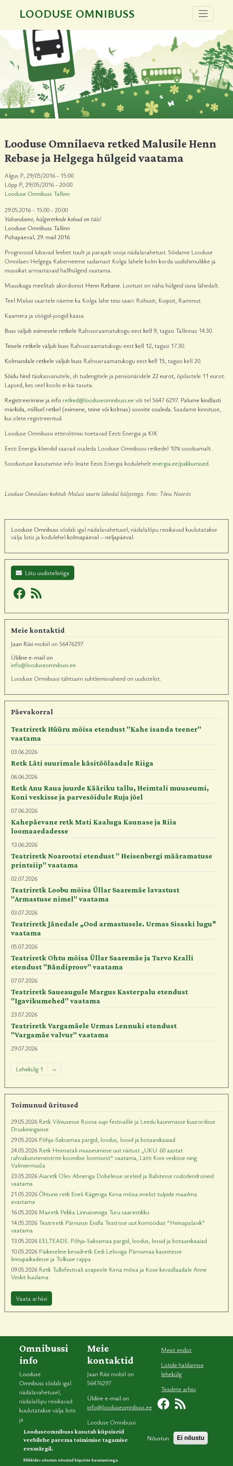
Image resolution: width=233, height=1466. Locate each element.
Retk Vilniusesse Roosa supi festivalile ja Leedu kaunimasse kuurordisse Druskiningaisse (113, 1125)
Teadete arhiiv (178, 1389)
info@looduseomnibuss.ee (43, 665)
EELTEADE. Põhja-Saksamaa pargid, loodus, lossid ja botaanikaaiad (123, 1241)
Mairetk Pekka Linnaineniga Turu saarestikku (94, 1212)
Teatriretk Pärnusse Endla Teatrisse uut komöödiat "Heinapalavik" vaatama (108, 1226)
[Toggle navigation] (203, 13)
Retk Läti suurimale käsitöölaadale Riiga (82, 763)
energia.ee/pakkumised (180, 463)
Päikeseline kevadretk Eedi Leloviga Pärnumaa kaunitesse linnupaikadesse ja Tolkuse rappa (96, 1255)
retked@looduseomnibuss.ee (98, 400)
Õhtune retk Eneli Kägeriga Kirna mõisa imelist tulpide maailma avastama (104, 1198)
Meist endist (176, 1350)
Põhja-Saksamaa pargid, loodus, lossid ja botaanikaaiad (107, 1139)
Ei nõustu (190, 1442)
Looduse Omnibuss (77, 13)
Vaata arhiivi (31, 1298)
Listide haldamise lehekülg (182, 1369)
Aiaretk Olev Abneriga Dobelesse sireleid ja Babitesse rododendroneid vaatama (112, 1180)
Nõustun (158, 1442)
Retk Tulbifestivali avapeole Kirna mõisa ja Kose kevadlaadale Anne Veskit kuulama (109, 1273)
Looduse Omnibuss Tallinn (37, 193)
